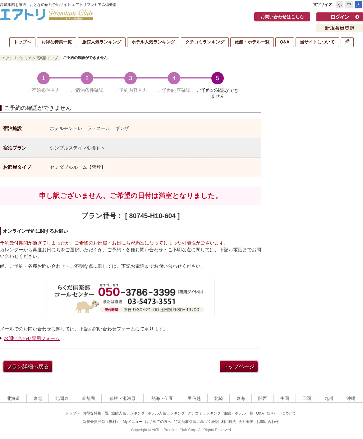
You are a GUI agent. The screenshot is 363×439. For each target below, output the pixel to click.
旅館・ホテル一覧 (252, 41)
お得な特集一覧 (56, 41)
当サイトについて (317, 41)
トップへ (22, 41)
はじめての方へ (158, 421)
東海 (240, 398)
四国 (306, 398)
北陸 (218, 398)
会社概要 (246, 421)
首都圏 (88, 398)
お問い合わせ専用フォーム (32, 338)
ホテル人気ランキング (153, 41)
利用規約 (228, 421)
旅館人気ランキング (101, 41)
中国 (284, 398)
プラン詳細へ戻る (28, 367)
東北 (37, 398)
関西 (262, 398)
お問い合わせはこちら (282, 16)
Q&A (284, 41)
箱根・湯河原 (122, 398)
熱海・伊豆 (162, 398)
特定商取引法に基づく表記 (196, 421)
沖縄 (351, 398)
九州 (328, 398)
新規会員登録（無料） (101, 421)
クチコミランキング (204, 41)
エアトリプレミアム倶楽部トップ (30, 58)
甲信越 (194, 398)
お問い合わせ (267, 421)
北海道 (13, 398)
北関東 (61, 398)
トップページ (239, 367)
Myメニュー (133, 421)
